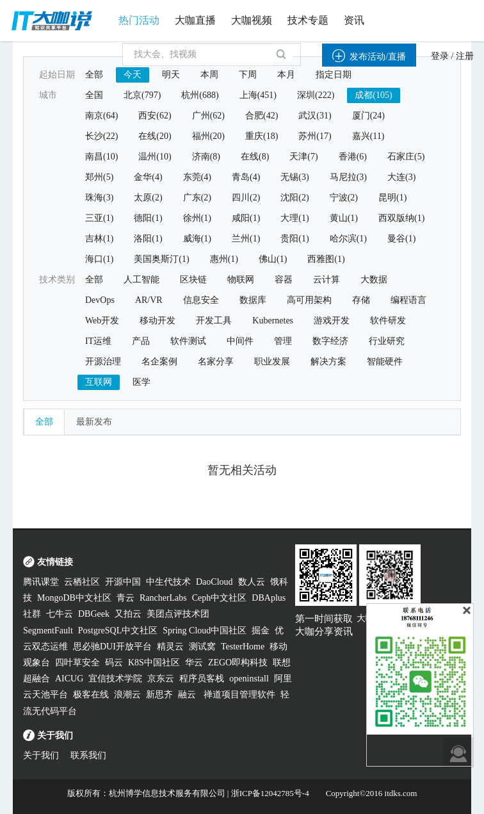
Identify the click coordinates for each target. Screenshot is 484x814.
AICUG (69, 678)
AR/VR (149, 300)
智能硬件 (385, 361)
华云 (194, 662)
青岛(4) (246, 177)
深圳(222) (315, 95)
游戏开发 (332, 320)
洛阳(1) (148, 238)
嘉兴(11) (368, 136)
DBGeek (93, 614)
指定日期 (333, 74)
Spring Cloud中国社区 (204, 630)
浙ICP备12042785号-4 (270, 793)
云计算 (326, 279)
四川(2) (246, 197)
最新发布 (94, 422)
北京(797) (142, 95)
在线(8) (255, 156)
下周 (248, 74)
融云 (188, 694)
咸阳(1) (246, 218)
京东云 (160, 678)
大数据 (373, 279)
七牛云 (59, 614)
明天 (171, 74)
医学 (141, 382)
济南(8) (206, 156)
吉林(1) (99, 238)
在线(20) (154, 136)
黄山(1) (344, 218)
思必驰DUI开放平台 (112, 646)
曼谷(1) (401, 238)
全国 (94, 95)
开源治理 (103, 361)
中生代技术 (168, 582)
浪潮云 (127, 694)
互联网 (98, 382)
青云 (125, 598)
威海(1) (197, 238)
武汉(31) (314, 115)
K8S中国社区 (154, 662)
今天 (132, 74)
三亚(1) (99, 218)
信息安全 (201, 300)
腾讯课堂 (41, 582)
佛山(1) (273, 259)
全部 (94, 74)
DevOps (100, 300)
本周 (209, 74)
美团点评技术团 (178, 614)
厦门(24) (368, 115)
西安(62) (154, 115)
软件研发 (388, 320)
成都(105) (373, 95)
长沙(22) (101, 136)
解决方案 (328, 361)
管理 (283, 341)
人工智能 (141, 279)
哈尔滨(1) (348, 238)
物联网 (240, 279)
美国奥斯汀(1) (161, 259)
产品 (141, 341)
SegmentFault (48, 630)
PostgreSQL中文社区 (117, 630)
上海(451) (258, 95)
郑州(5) (99, 177)
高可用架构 (309, 300)
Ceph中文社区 (219, 598)
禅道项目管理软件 (239, 694)
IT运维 (98, 341)
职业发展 (272, 361)
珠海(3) (99, 197)
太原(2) (148, 197)
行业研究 (387, 341)
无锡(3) (294, 177)
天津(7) (303, 156)
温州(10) (154, 156)
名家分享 (216, 361)
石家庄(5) (405, 156)
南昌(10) (101, 156)
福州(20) (208, 136)
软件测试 (188, 341)
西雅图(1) (325, 259)
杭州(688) (199, 95)
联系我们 (88, 755)
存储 (361, 300)
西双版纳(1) (401, 218)
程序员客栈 (201, 678)
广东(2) (197, 197)
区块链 (193, 279)
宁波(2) (344, 197)
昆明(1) (392, 197)
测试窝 (202, 646)
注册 (465, 56)
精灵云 (170, 646)
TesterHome (242, 646)
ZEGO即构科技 (238, 662)
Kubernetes (272, 320)
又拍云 (128, 614)
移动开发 (157, 320)
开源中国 (123, 582)
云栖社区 (82, 582)
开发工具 (214, 320)
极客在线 (91, 694)
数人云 (251, 582)
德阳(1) (148, 218)
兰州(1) (246, 238)
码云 (114, 662)
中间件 (240, 341)
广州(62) (208, 115)
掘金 (261, 630)
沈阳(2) (294, 197)
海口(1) (99, 259)
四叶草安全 (77, 662)
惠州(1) (224, 259)
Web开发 (102, 320)
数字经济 (330, 341)
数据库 (252, 300)
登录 (440, 56)
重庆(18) (261, 136)
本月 (286, 74)
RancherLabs (163, 598)
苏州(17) (314, 136)
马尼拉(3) (348, 177)
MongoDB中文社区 (74, 598)
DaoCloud (214, 582)
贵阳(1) (294, 238)
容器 (284, 279)
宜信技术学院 (115, 678)
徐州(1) (197, 218)
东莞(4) (197, 177)
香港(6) (353, 156)
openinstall (248, 678)
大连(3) (401, 177)
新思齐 (159, 694)
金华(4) (148, 177)
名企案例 (159, 361)
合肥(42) (261, 115)
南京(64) (101, 115)
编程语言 (408, 300)
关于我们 (41, 755)
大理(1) (294, 218)
